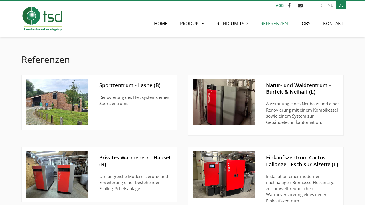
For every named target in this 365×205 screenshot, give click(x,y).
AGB (280, 5)
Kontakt (333, 23)
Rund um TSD (232, 23)
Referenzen (274, 23)
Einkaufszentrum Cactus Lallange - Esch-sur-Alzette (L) (302, 160)
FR (319, 5)
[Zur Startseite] (42, 19)
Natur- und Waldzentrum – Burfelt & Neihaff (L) (298, 88)
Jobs (306, 23)
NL (330, 5)
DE (341, 5)
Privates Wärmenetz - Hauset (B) (135, 160)
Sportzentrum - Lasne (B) (130, 85)
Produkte (192, 23)
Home (160, 23)
